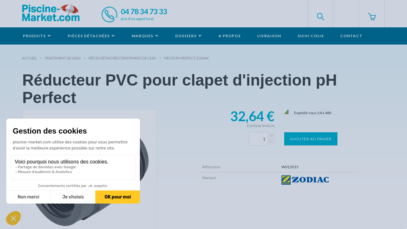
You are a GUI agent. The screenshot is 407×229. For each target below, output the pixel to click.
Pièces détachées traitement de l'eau (122, 58)
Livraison (269, 35)
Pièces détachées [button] (91, 35)
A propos (229, 35)
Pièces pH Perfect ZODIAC (187, 58)
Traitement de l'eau (63, 58)
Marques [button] (145, 35)
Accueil (29, 58)
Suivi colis (311, 35)
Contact (351, 35)
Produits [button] (37, 35)
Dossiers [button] (188, 35)
